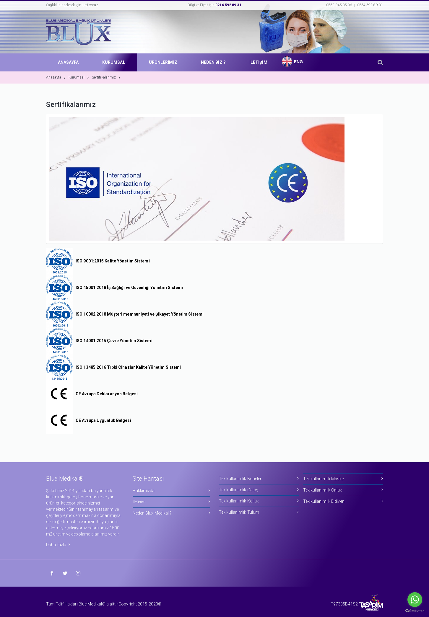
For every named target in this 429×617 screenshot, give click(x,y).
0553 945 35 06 (339, 5)
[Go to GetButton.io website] (414, 611)
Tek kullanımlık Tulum (259, 512)
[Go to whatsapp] (414, 599)
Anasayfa (56, 77)
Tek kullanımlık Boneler (259, 478)
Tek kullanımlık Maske (343, 479)
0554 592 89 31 (370, 5)
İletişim (171, 502)
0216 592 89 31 (228, 5)
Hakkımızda (171, 490)
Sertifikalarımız (106, 77)
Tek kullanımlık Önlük (343, 490)
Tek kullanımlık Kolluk (259, 501)
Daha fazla (58, 544)
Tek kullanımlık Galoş (259, 490)
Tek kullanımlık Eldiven (343, 501)
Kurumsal (79, 77)
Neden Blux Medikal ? (171, 513)
